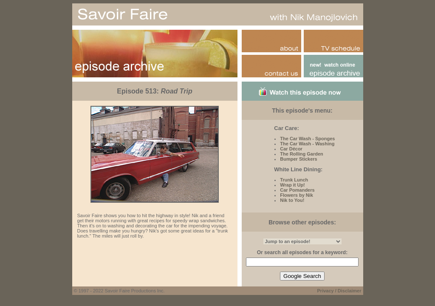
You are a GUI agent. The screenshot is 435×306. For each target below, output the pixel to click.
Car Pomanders (297, 190)
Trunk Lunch (294, 179)
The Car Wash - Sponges (307, 138)
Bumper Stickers (298, 159)
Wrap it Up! (292, 184)
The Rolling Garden (301, 153)
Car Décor (291, 148)
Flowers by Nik (296, 195)
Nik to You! (292, 200)
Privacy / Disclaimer (339, 290)
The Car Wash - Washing (307, 143)
